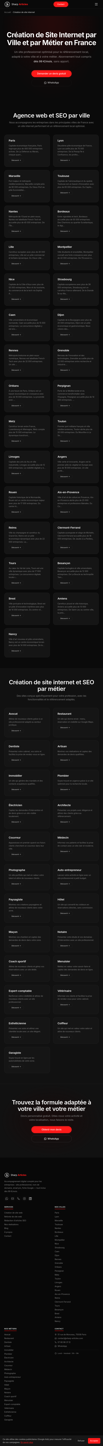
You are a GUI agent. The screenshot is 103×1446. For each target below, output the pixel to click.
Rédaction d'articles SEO (15, 1220)
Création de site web (13, 1213)
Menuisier (8, 1400)
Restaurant (9, 1338)
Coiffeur (7, 1416)
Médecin (8, 1369)
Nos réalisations (11, 1224)
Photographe (10, 1373)
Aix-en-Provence (62, 1294)
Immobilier (9, 1350)
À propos (8, 1232)
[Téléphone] (18, 1198)
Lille (56, 1236)
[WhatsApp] (6, 1198)
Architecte (8, 1361)
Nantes (58, 1228)
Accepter (94, 1441)
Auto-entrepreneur (12, 1377)
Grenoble (59, 1263)
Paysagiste (9, 1381)
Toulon (58, 1278)
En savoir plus (27, 1442)
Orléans (58, 1267)
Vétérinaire (9, 1408)
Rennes (58, 1259)
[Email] (12, 1198)
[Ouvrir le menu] (96, 4)
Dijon (57, 1255)
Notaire (7, 1392)
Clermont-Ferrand (63, 1302)
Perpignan (59, 1271)
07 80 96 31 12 (64, 1342)
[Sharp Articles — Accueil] (16, 4)
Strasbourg (60, 1247)
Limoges (58, 1282)
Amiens (58, 1317)
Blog (6, 1228)
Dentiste (8, 1342)
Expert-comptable (12, 1404)
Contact (61, 4)
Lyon (57, 1216)
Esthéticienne (10, 1412)
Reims (57, 1298)
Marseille (59, 1220)
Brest (57, 1313)
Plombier (8, 1354)
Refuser (81, 1441)
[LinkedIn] (30, 1198)
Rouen (57, 1290)
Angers (58, 1286)
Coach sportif (10, 1396)
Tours (57, 1306)
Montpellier (60, 1240)
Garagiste (8, 1420)
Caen (57, 1251)
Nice (57, 1244)
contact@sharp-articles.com (70, 1338)
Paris (57, 1213)
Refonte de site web (13, 1216)
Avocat (7, 1334)
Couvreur (8, 1365)
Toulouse (59, 1224)
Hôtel (6, 1385)
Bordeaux (59, 1232)
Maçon (7, 1389)
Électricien (9, 1357)
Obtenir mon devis (51, 1129)
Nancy (57, 1321)
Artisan (7, 1346)
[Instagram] (24, 1198)
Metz (57, 1275)
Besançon (59, 1309)
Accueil (7, 12)
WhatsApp (51, 82)
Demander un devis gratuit (51, 73)
